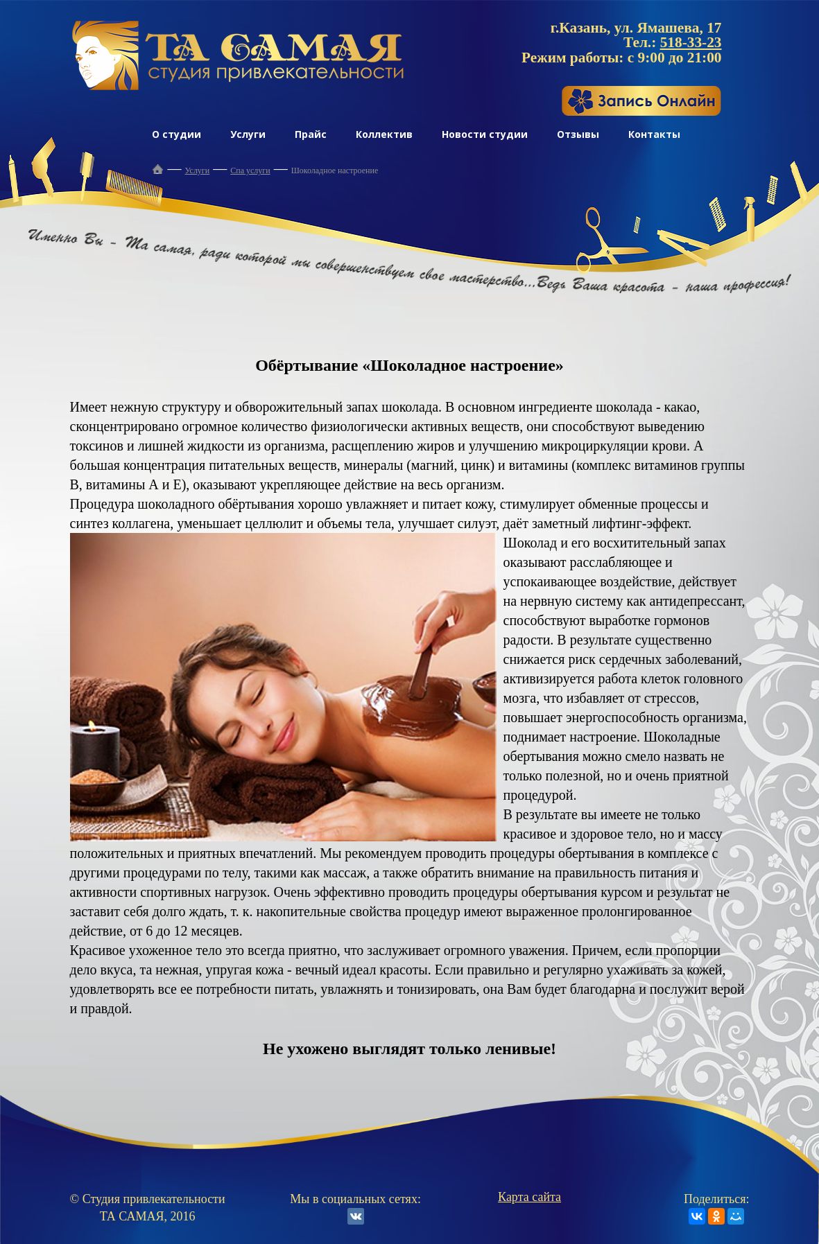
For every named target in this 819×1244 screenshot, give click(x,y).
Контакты (654, 134)
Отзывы (578, 134)
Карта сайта (529, 1197)
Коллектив (384, 134)
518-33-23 (691, 42)
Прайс (311, 134)
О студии (176, 134)
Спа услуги (250, 170)
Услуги (248, 134)
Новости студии (485, 134)
